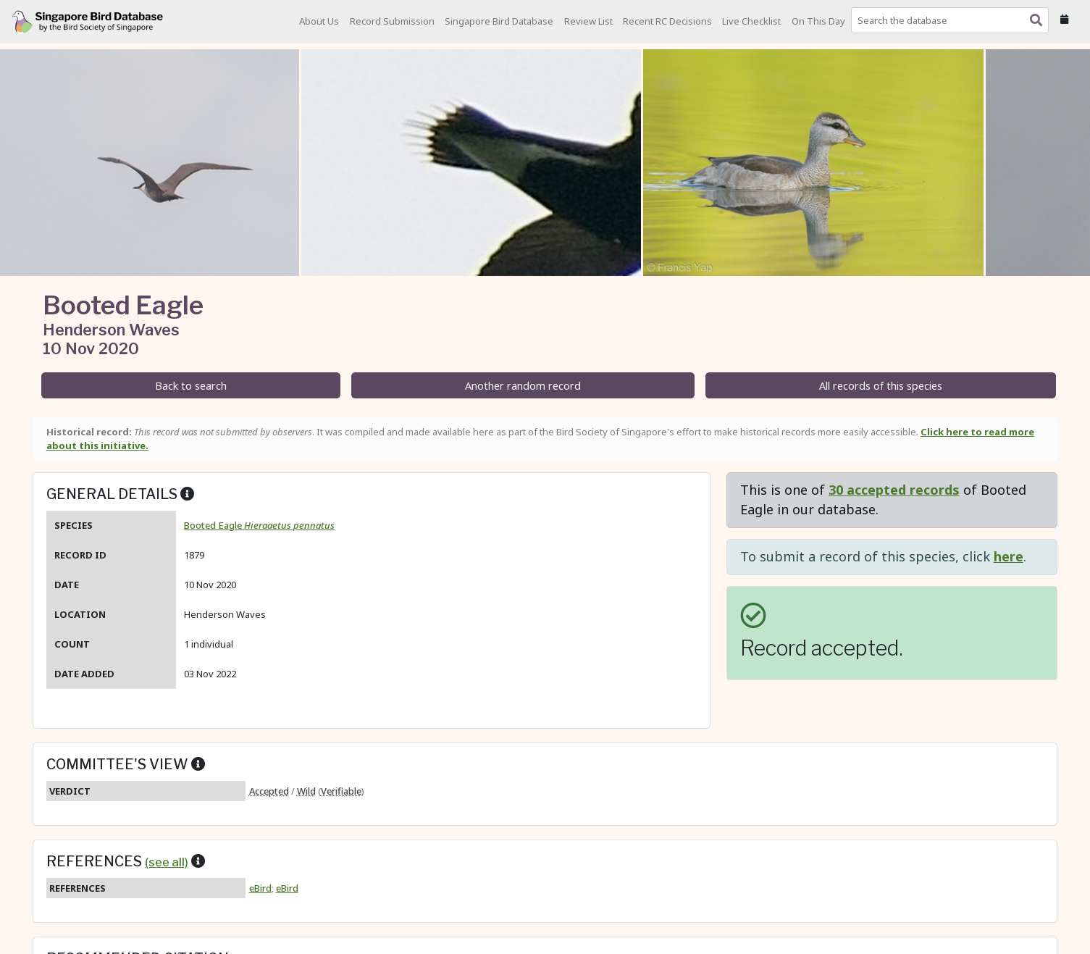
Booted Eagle (259, 525)
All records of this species (880, 386)
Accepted (269, 791)
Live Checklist (751, 21)
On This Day (818, 21)
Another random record (523, 386)
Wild (306, 791)
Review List (588, 21)
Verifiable (341, 791)
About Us (319, 21)
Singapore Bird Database (499, 21)
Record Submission (392, 21)
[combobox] (953, 20)
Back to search (191, 386)
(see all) (166, 862)
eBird (260, 888)
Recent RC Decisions (667, 21)
